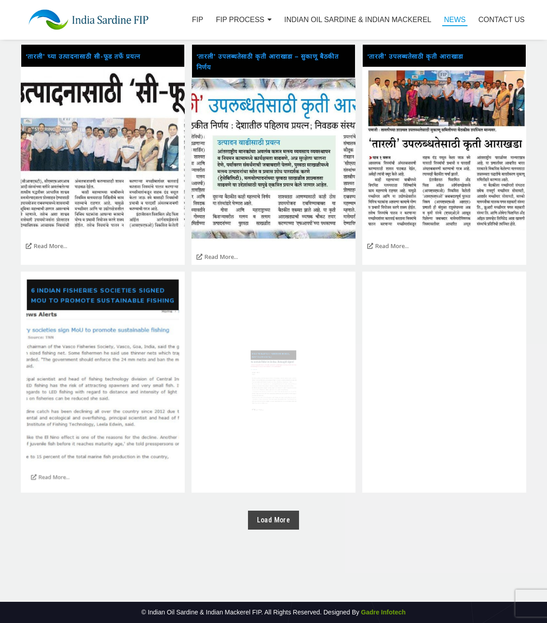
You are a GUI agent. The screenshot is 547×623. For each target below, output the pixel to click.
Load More (273, 520)
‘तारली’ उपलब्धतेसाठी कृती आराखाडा (415, 56)
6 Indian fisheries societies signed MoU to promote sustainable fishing (102, 351)
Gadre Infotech (382, 612)
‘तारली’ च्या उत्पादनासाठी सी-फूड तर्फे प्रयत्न (83, 56)
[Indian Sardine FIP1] (88, 19)
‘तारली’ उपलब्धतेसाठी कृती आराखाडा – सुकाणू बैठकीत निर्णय (267, 62)
